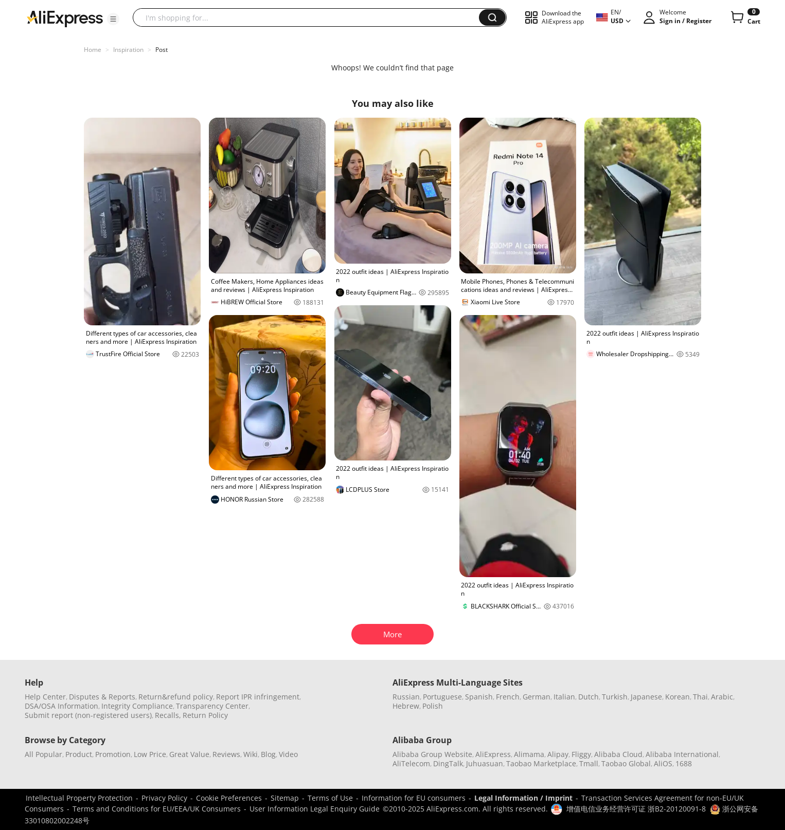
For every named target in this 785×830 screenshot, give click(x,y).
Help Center (45, 697)
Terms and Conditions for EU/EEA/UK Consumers (157, 809)
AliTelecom (411, 763)
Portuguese (442, 697)
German (536, 697)
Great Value (189, 754)
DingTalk (448, 763)
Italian (564, 697)
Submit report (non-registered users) (88, 715)
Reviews (226, 754)
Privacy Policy (164, 798)
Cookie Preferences (229, 798)
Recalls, (168, 715)
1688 (683, 763)
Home (92, 49)
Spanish (479, 697)
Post (161, 49)
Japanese (646, 697)
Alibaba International (682, 754)
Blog (268, 754)
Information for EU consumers (414, 798)
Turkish (615, 697)
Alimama (529, 754)
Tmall (588, 763)
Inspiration (128, 49)
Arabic (722, 697)
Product (78, 754)
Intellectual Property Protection (79, 798)
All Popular (43, 754)
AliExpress (493, 754)
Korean (677, 697)
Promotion (113, 754)
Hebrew (406, 706)
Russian (406, 697)
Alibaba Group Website (432, 754)
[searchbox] (309, 17)
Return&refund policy (175, 697)
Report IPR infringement (257, 697)
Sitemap (285, 798)
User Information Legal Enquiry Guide (314, 809)
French (508, 697)
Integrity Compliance (137, 706)
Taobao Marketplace (541, 763)
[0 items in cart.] (744, 17)
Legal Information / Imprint (523, 798)
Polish (432, 706)
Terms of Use (330, 798)
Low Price (150, 754)
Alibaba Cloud (618, 754)
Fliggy (581, 754)
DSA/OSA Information (61, 706)
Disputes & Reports (102, 697)
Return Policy (205, 715)
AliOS (663, 763)
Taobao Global (626, 763)
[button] (113, 19)
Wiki (250, 754)
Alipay (557, 754)
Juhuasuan (484, 763)
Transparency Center (212, 706)
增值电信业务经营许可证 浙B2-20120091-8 (636, 809)
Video (288, 754)
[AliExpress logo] (65, 18)
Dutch (588, 697)
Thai (700, 697)
